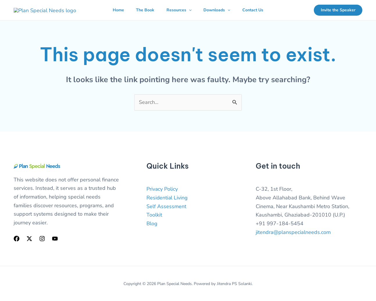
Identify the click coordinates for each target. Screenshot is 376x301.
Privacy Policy (162, 188)
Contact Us (256, 10)
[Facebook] (16, 238)
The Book (143, 10)
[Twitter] (29, 238)
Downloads (218, 10)
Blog (151, 223)
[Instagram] (42, 238)
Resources (178, 10)
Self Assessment (166, 206)
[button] (188, 10)
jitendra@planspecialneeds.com (293, 232)
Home (114, 10)
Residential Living (167, 197)
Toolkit (154, 214)
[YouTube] (55, 238)
